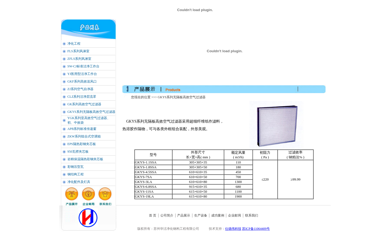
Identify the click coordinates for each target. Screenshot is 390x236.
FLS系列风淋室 (78, 51)
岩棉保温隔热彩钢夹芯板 (85, 159)
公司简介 (166, 215)
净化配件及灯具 (78, 182)
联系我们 (251, 215)
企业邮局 (234, 215)
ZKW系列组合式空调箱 (84, 136)
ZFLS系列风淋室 (79, 59)
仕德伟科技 (233, 229)
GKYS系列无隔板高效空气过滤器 (91, 112)
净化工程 (73, 43)
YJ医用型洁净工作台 (82, 74)
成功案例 (217, 215)
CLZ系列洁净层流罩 (81, 97)
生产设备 (201, 215)
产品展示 (183, 215)
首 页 (152, 215)
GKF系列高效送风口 (82, 81)
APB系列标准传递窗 (81, 129)
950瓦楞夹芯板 (78, 151)
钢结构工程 (75, 174)
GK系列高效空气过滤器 (84, 104)
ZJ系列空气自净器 (80, 89)
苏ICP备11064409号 (256, 229)
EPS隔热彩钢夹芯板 (81, 144)
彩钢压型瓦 (75, 167)
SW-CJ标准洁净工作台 (83, 66)
